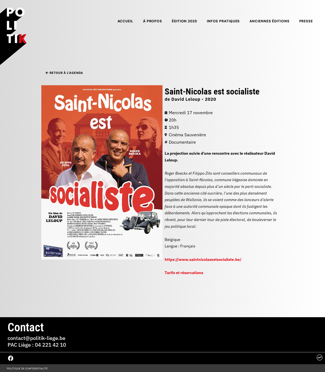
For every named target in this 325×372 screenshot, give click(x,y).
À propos (152, 21)
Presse (306, 21)
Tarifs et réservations (184, 272)
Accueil (125, 21)
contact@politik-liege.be (36, 338)
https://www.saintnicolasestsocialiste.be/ (203, 259)
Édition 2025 (184, 21)
